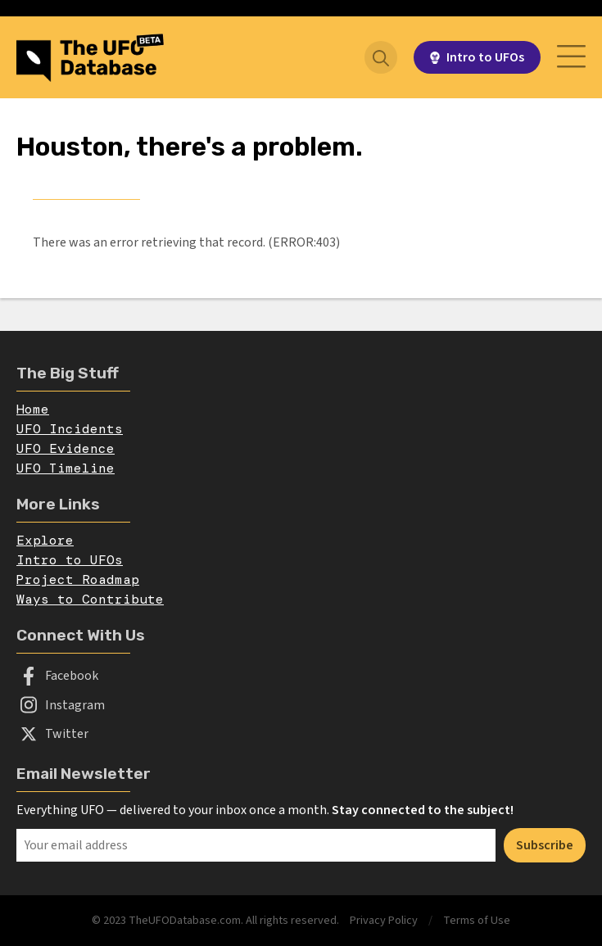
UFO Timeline (65, 468)
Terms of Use (476, 920)
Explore (45, 540)
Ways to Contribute (90, 599)
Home (32, 409)
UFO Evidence (65, 448)
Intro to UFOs (69, 559)
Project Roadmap (77, 579)
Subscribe (544, 845)
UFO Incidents (69, 428)
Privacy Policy (384, 920)
